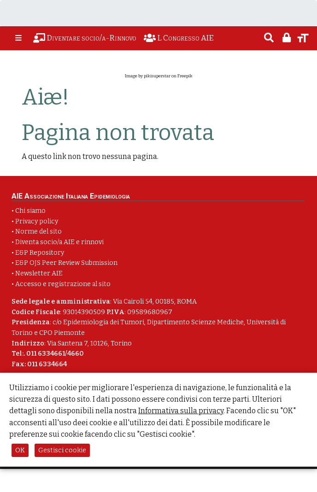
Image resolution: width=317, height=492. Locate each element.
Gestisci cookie (62, 450)
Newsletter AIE (39, 273)
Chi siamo (30, 211)
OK (20, 450)
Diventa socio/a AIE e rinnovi (59, 242)
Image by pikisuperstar (147, 76)
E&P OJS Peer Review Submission (66, 263)
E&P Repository (39, 253)
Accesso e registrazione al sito (63, 284)
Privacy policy (36, 221)
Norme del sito (38, 231)
